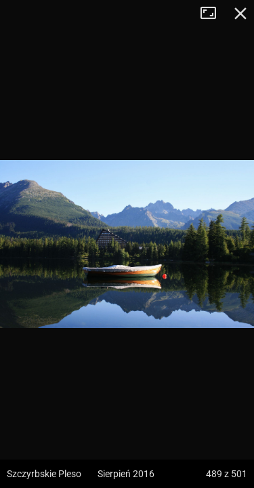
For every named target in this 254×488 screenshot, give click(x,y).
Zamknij (240, 13)
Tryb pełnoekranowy (213, 13)
